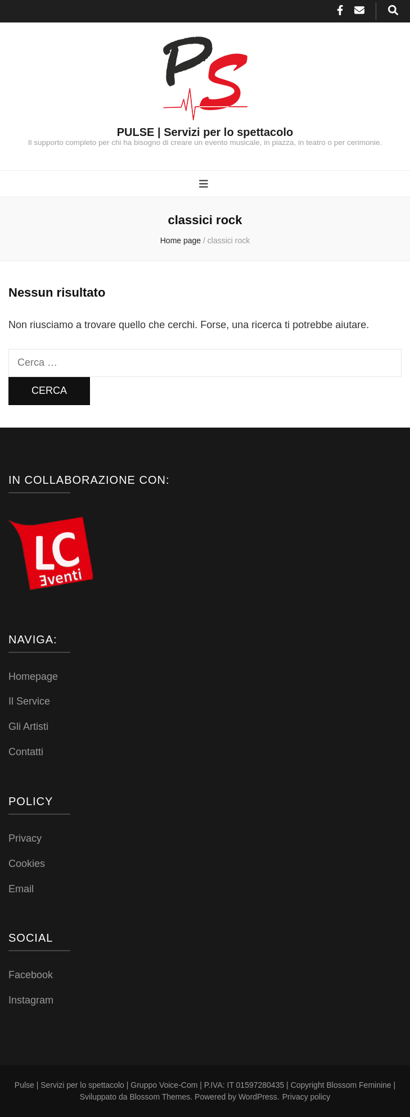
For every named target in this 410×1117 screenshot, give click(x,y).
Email (21, 888)
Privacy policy (306, 1096)
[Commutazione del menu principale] (205, 184)
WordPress (257, 1096)
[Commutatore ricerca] (393, 11)
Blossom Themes (159, 1096)
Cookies (26, 863)
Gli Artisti (28, 726)
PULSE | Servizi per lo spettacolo (205, 132)
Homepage (33, 676)
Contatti (25, 751)
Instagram (30, 1000)
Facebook (30, 974)
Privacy (25, 838)
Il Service (29, 701)
